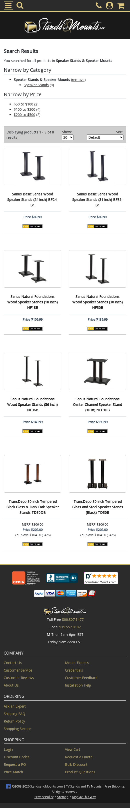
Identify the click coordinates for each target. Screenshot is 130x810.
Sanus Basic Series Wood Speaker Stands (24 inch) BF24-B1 (32, 199)
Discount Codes (17, 757)
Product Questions (80, 772)
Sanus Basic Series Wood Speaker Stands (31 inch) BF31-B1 (97, 199)
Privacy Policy (44, 797)
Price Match (13, 772)
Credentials (74, 670)
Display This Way (84, 797)
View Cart (72, 749)
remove (78, 79)
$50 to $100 (23, 104)
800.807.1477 (73, 619)
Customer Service (18, 670)
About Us (11, 685)
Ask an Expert (15, 706)
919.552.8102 (70, 627)
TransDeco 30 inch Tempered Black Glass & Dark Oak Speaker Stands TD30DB (32, 507)
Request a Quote (78, 757)
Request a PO (15, 764)
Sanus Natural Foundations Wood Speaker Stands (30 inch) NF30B (97, 302)
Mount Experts (77, 662)
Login (8, 749)
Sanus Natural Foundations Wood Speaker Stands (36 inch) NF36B (32, 404)
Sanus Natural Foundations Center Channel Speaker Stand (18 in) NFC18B (97, 404)
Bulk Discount (76, 764)
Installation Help (78, 685)
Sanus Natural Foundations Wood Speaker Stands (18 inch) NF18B (32, 302)
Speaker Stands (36, 84)
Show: (67, 131)
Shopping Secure (17, 728)
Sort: (120, 131)
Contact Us (13, 662)
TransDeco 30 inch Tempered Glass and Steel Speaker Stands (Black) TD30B (97, 507)
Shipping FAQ (14, 713)
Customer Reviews (19, 677)
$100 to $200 (24, 109)
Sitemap (62, 797)
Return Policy (14, 721)
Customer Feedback (81, 677)
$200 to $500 (24, 114)
